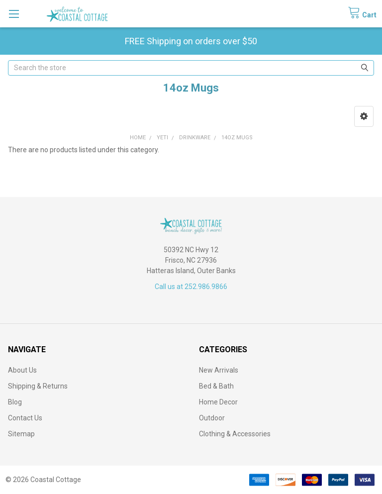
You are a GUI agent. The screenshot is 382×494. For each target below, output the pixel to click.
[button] (364, 116)
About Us (22, 370)
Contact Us (25, 418)
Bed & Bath (216, 386)
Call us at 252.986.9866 (191, 287)
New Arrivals (218, 370)
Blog (15, 402)
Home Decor (218, 402)
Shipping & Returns (38, 386)
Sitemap (21, 434)
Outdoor (212, 418)
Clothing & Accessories (235, 434)
